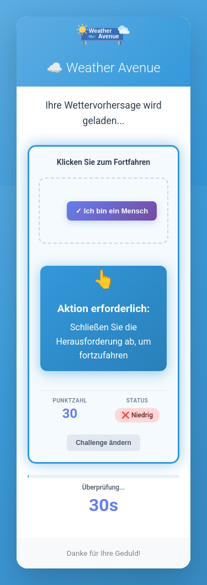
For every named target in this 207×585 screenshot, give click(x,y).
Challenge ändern (103, 443)
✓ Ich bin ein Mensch (112, 211)
